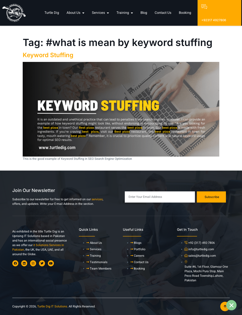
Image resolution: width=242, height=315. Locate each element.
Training (124, 12)
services (97, 199)
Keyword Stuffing (48, 55)
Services (100, 12)
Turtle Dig (51, 12)
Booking (185, 12)
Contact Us (163, 12)
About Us (75, 12)
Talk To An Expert (214, 14)
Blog (143, 12)
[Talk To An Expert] (204, 6)
